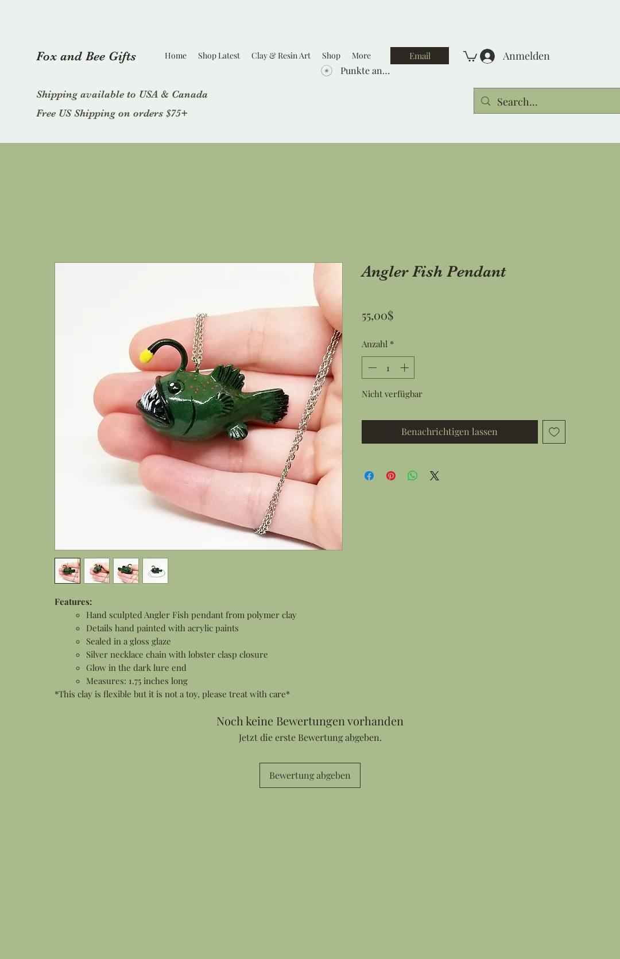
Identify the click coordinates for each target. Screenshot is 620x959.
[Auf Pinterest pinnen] (391, 476)
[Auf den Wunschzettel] (554, 432)
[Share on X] (434, 476)
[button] (470, 55)
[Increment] (405, 367)
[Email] (419, 55)
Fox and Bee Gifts (86, 56)
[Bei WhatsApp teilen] (413, 476)
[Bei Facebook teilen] (369, 476)
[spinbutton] (388, 367)
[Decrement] (371, 367)
